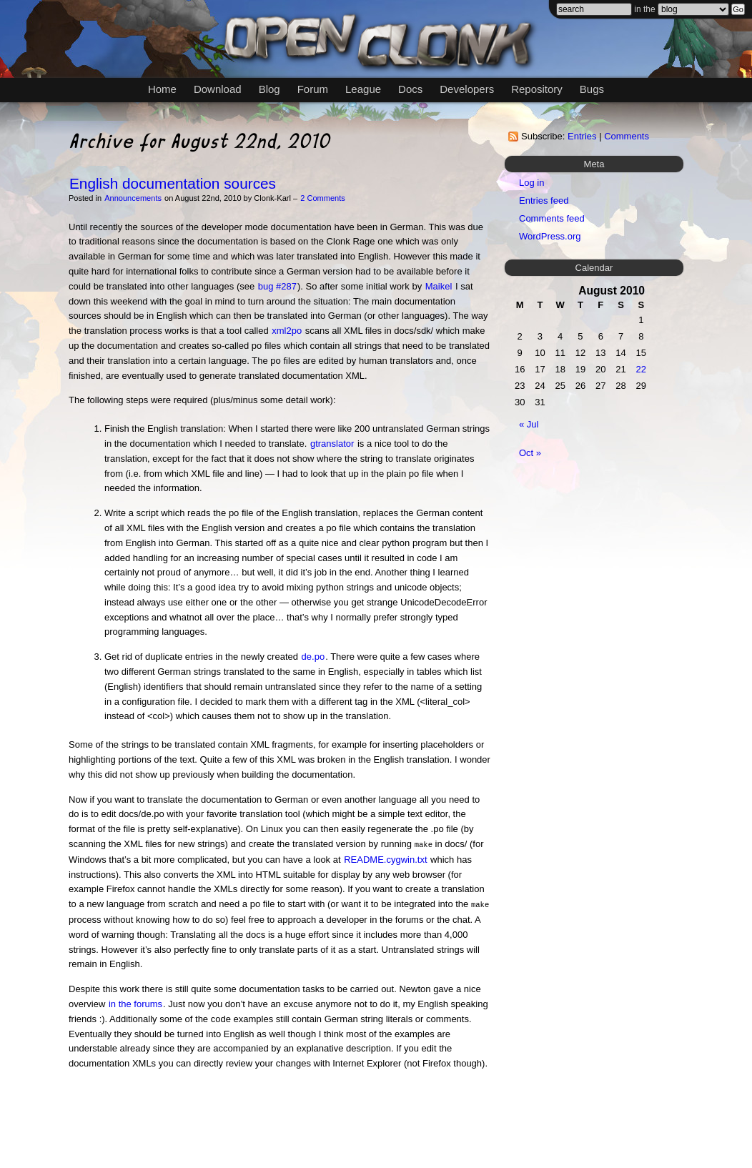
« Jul (528, 424)
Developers (467, 89)
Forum (312, 89)
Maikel (438, 286)
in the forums (135, 1002)
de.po (313, 656)
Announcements (133, 198)
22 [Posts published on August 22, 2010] (641, 369)
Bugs (592, 89)
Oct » (530, 452)
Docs (410, 89)
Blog (269, 89)
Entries (582, 136)
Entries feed (543, 200)
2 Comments (322, 198)
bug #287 (277, 286)
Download (218, 89)
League (363, 89)
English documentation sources (172, 183)
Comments (626, 136)
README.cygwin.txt (385, 858)
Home (162, 89)
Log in (531, 182)
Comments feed (552, 218)
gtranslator (332, 443)
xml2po (287, 330)
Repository (537, 89)
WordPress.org (549, 236)
